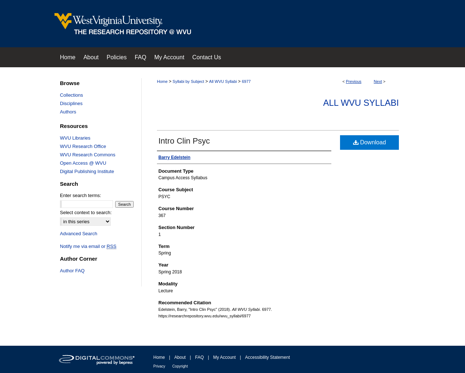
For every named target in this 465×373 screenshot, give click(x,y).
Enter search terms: (80, 195)
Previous (353, 81)
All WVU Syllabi (223, 81)
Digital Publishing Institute (87, 171)
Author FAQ (72, 270)
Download (369, 142)
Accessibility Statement (267, 357)
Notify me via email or (88, 246)
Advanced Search (78, 233)
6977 (246, 81)
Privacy (159, 366)
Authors (68, 112)
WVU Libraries (75, 138)
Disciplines (71, 103)
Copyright (180, 366)
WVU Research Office (83, 146)
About (180, 357)
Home (162, 81)
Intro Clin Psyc (184, 140)
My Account (224, 357)
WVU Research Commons (87, 154)
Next (378, 81)
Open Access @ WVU (83, 163)
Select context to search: (86, 212)
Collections (71, 95)
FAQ (199, 357)
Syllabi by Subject (188, 81)
